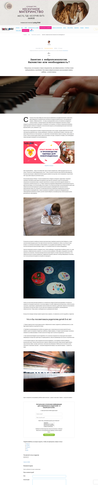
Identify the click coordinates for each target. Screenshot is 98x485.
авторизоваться (65, 50)
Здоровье (49, 422)
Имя (24, 475)
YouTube (28, 445)
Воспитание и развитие (49, 425)
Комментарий (26, 479)
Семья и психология (49, 426)
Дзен (27, 450)
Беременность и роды (49, 424)
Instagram (28, 447)
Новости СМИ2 (26, 462)
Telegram (28, 443)
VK (26, 448)
